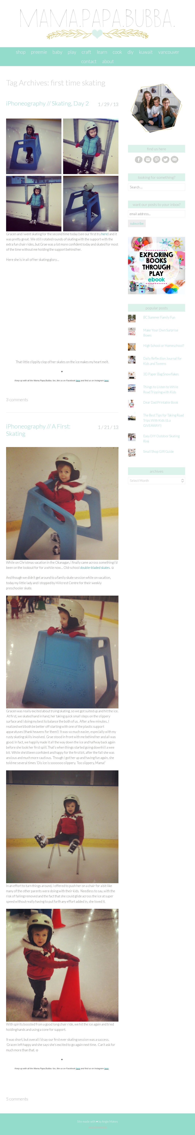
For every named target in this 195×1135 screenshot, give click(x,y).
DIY (130, 52)
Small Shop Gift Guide (158, 452)
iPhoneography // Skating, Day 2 (47, 103)
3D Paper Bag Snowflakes (161, 374)
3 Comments (17, 399)
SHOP (21, 52)
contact (89, 61)
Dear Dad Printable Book (160, 402)
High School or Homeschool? (163, 346)
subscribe (137, 223)
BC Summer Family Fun (159, 317)
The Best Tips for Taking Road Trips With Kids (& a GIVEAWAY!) (163, 420)
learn (102, 52)
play (72, 52)
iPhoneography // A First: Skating (38, 429)
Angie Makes (110, 1121)
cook (117, 52)
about (108, 61)
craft (86, 52)
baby (57, 52)
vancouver (168, 52)
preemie (39, 52)
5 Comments (17, 1098)
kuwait (146, 52)
